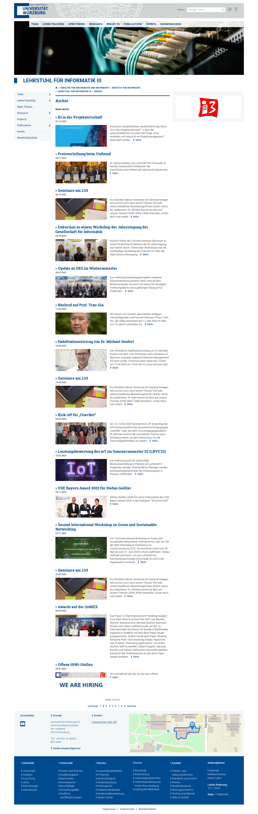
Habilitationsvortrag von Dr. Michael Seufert (96, 341)
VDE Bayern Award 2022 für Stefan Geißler (94, 488)
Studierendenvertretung (110, 794)
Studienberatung (106, 782)
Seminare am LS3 (73, 190)
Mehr (138, 139)
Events (151, 24)
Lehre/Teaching (53, 24)
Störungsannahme (181, 790)
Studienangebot (68, 775)
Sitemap (213, 771)
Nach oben (215, 778)
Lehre (25, 782)
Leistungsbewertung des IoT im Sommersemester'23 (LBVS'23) (112, 451)
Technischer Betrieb (182, 794)
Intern (181, 9)
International (29, 790)
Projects (113, 24)
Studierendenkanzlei (108, 790)
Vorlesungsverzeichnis (146, 778)
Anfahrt (98, 715)
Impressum (109, 809)
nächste (131, 706)
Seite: (211, 794)
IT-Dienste (102, 775)
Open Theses (76, 24)
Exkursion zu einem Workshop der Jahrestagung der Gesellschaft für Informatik (101, 229)
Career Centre (104, 798)
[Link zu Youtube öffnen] (23, 723)
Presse (175, 782)
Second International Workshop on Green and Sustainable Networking (106, 527)
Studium (26, 775)
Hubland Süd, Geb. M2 (104, 721)
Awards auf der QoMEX (78, 607)
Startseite (27, 763)
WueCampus (141, 774)
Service (101, 763)
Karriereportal (66, 782)
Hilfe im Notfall (179, 798)
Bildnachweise (217, 774)
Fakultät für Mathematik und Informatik (85, 88)
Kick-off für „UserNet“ (77, 415)
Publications (133, 24)
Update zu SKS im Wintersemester (87, 268)
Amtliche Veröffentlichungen (70, 796)
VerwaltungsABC (68, 790)
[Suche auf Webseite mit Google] (206, 9)
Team (34, 24)
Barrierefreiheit (147, 809)
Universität (28, 771)
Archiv (98, 91)
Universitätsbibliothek (109, 771)
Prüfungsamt (104, 786)
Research (95, 24)
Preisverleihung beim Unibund (84, 154)
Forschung (28, 779)
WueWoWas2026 (170, 24)
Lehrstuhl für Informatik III (62, 80)
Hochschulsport (105, 779)
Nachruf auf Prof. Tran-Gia (81, 305)
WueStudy (139, 771)
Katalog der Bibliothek (146, 789)
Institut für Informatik (126, 88)
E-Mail (57, 741)
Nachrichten (66, 779)
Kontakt (57, 715)
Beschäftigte (66, 786)
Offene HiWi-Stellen (75, 664)
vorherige (93, 706)
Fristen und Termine (70, 771)
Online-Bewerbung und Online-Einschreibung (146, 784)
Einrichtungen (29, 786)
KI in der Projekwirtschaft (80, 117)
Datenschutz (127, 809)
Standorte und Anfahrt (183, 779)
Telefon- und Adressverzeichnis (181, 773)
